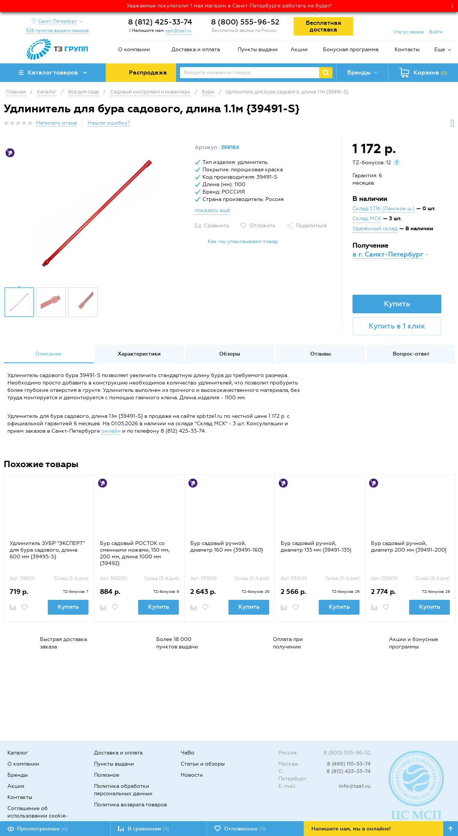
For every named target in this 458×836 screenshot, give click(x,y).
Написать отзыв (56, 123)
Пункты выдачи (258, 49)
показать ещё (212, 210)
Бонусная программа (350, 49)
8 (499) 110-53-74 (349, 764)
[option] (96, 213)
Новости (192, 775)
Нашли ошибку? (109, 123)
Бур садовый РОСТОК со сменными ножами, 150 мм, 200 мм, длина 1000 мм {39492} (135, 553)
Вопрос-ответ (411, 354)
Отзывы (320, 354)
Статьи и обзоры (203, 764)
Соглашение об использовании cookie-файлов (37, 815)
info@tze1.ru (355, 786)
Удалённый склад (375, 228)
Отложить (262, 225)
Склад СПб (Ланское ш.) (383, 208)
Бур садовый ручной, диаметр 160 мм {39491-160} (226, 546)
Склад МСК (366, 218)
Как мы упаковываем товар (243, 241)
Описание (48, 354)
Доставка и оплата (195, 49)
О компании (134, 49)
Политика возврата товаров (130, 805)
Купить (397, 303)
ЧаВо (187, 753)
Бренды (17, 775)
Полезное (106, 775)
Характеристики (139, 354)
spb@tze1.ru (178, 30)
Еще (439, 49)
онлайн (111, 431)
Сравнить (216, 225)
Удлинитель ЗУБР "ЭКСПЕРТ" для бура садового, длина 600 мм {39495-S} (47, 550)
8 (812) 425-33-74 (160, 21)
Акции (299, 49)
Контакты (407, 49)
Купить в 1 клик (397, 325)
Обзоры (229, 354)
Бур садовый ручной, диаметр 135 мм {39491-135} (316, 546)
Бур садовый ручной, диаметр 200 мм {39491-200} (409, 546)
